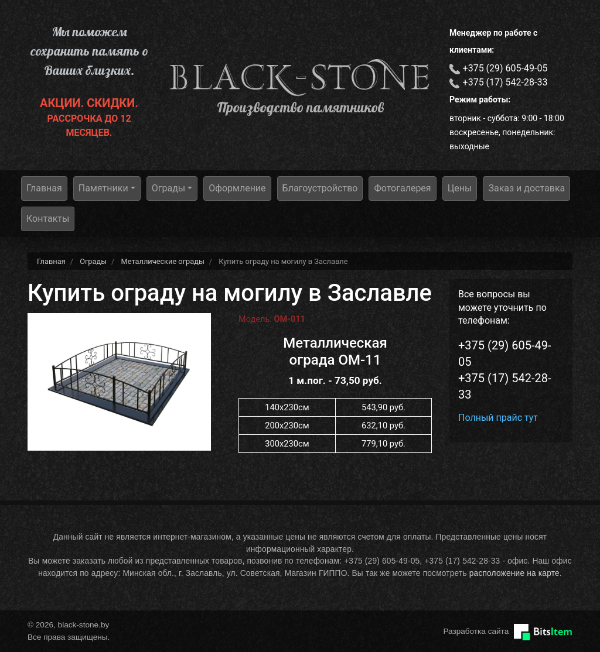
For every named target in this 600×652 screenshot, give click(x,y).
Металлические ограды (162, 261)
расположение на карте (514, 573)
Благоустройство (320, 188)
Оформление (237, 188)
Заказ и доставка (526, 188)
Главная (44, 188)
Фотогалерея (402, 188)
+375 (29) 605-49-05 (505, 68)
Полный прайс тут (498, 417)
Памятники (103, 188)
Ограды (169, 188)
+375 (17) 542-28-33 (505, 82)
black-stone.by (300, 77)
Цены (460, 188)
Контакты (47, 218)
